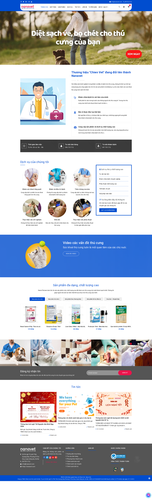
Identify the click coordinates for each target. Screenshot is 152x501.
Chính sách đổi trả (72, 466)
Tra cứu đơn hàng (72, 456)
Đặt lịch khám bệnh (108, 210)
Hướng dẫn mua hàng (73, 454)
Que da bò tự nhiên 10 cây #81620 (121, 326)
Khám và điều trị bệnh (57, 189)
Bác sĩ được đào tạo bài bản (89, 112)
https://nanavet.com (28, 466)
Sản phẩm (62, 7)
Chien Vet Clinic (51, 462)
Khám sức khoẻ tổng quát (31, 189)
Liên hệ (84, 7)
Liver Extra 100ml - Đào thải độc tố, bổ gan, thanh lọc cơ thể (84, 326)
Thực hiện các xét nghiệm (31, 220)
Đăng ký (125, 372)
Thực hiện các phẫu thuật (82, 220)
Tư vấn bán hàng (71, 144)
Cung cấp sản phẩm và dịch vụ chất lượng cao (96, 127)
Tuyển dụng (93, 7)
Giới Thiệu (53, 7)
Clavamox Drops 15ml (53, 326)
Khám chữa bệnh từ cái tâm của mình (93, 97)
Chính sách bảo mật (73, 461)
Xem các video (71, 253)
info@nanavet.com (116, 2)
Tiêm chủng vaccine (82, 189)
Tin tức (78, 7)
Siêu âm (57, 220)
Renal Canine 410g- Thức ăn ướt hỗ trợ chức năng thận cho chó (40, 326)
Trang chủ (44, 7)
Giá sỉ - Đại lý (103, 7)
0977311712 (128, 2)
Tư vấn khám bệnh (109, 144)
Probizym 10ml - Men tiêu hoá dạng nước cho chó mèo (105, 326)
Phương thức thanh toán (74, 459)
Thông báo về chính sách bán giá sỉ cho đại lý (74, 418)
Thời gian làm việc (35, 144)
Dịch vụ (70, 7)
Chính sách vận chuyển (73, 464)
